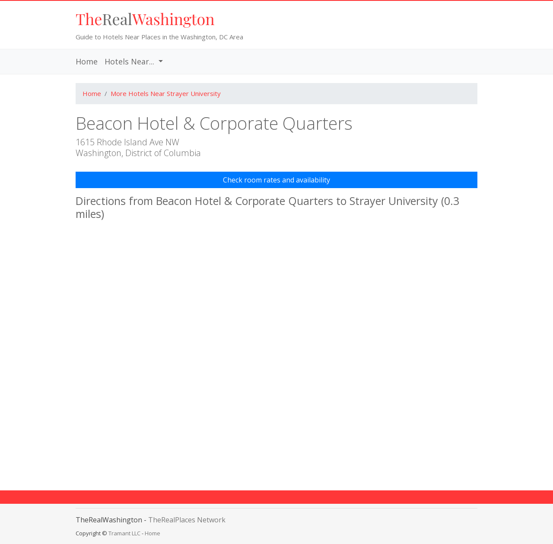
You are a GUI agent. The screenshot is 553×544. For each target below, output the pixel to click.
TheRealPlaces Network (187, 520)
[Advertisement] (276, 451)
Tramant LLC (124, 533)
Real (145, 18)
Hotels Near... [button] (130, 61)
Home (88, 61)
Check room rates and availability (276, 180)
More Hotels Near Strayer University (166, 93)
